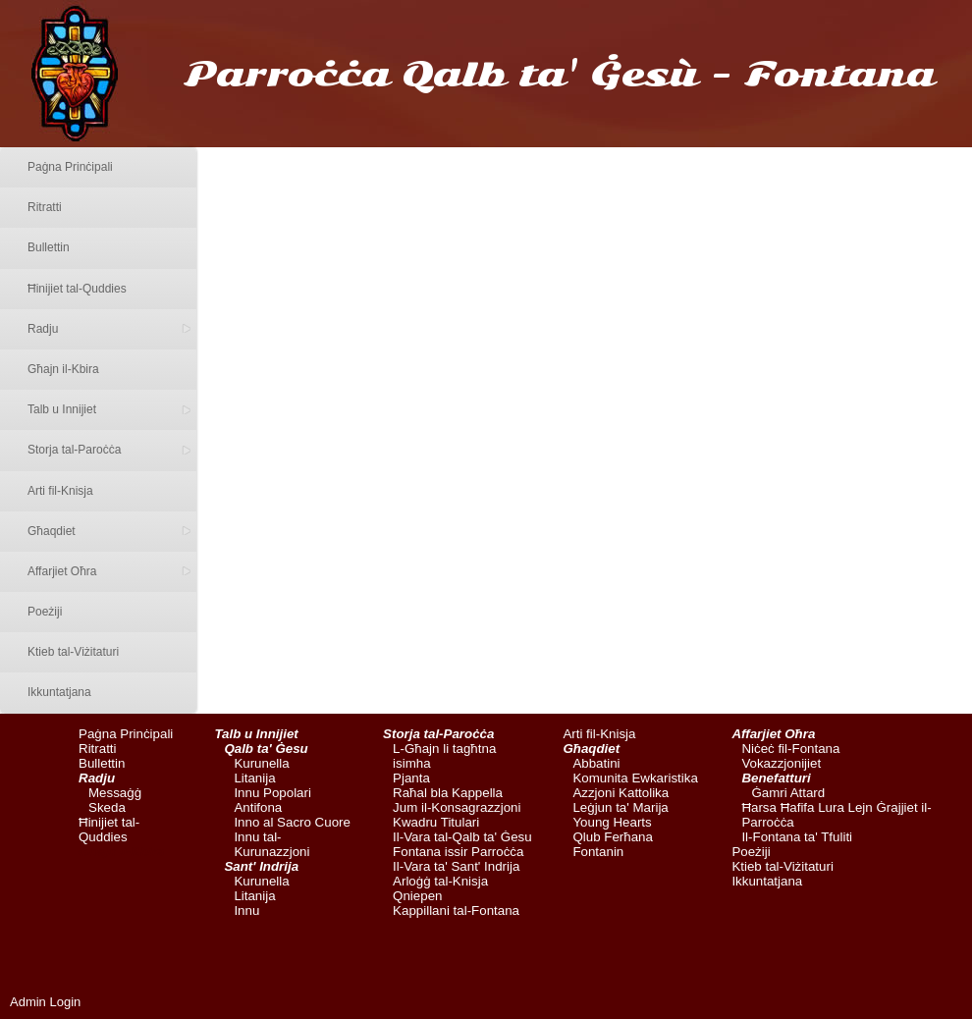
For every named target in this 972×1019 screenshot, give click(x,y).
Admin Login (45, 1001)
